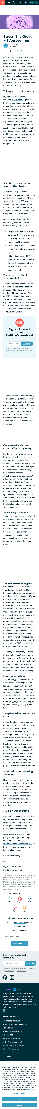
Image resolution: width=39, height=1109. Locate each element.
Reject (20, 1099)
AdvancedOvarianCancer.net (14, 1024)
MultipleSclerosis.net (12, 870)
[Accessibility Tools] (20, 2)
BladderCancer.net (10, 1049)
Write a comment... (13, 936)
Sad (28, 899)
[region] (19, 1085)
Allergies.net (7, 1028)
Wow (13, 909)
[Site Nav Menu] (8, 2)
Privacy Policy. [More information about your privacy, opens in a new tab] (29, 1089)
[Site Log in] (25, 2)
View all (6, 1057)
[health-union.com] (13, 989)
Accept (19, 1105)
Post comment (19, 943)
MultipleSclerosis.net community (17, 844)
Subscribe (33, 2)
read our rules (20, 922)
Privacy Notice (20, 350)
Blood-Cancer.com (10, 1052)
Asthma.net (7, 1035)
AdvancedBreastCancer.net (14, 1021)
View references (12, 893)
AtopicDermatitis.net (11, 1038)
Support (18, 899)
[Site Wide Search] (13, 2)
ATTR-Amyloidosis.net (12, 1042)
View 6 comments (19, 930)
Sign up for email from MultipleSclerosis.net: (19, 334)
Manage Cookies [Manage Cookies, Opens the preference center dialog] (19, 1093)
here (16, 889)
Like (8, 899)
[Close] (36, 1064)
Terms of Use (21, 971)
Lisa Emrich (14, 44)
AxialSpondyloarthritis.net (13, 1045)
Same (23, 909)
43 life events (17, 100)
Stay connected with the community (15, 956)
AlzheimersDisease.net (12, 1031)
